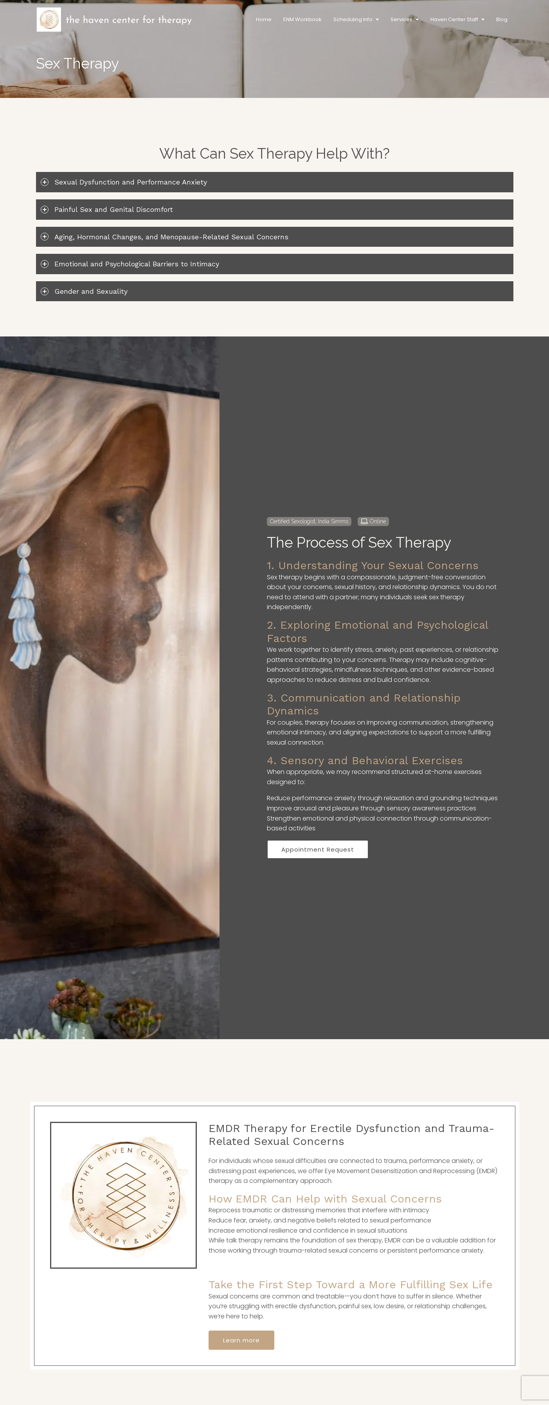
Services (401, 19)
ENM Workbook (302, 19)
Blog (502, 19)
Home (264, 19)
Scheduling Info (353, 19)
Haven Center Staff (454, 19)
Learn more (241, 1340)
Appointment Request (317, 849)
